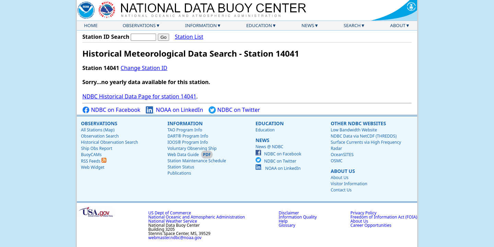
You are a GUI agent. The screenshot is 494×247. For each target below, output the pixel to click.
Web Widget (92, 167)
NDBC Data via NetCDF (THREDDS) (364, 136)
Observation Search (100, 136)
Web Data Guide (183, 154)
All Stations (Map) (98, 130)
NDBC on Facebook (111, 110)
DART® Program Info (187, 136)
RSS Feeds (93, 161)
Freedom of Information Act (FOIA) (384, 217)
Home (91, 25)
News (308, 25)
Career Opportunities (371, 225)
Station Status (180, 167)
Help (283, 221)
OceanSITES (342, 154)
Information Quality (298, 217)
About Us (343, 171)
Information (201, 25)
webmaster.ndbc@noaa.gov (174, 237)
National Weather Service (172, 221)
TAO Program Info (184, 130)
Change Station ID (144, 68)
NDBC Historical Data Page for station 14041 (139, 96)
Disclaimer (289, 213)
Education (259, 25)
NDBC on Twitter (234, 110)
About (397, 25)
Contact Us (341, 190)
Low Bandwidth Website (354, 130)
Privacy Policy (364, 213)
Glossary (287, 225)
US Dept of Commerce (169, 213)
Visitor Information (349, 184)
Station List (189, 36)
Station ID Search (105, 36)
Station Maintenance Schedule (196, 161)
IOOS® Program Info (187, 142)
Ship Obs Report (96, 148)
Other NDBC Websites (358, 123)
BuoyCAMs (91, 154)
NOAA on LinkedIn (174, 110)
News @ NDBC (269, 147)
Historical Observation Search (109, 142)
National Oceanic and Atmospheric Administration (196, 217)
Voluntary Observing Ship (191, 148)
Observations (138, 25)
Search (352, 25)
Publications (179, 173)
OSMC (336, 161)
